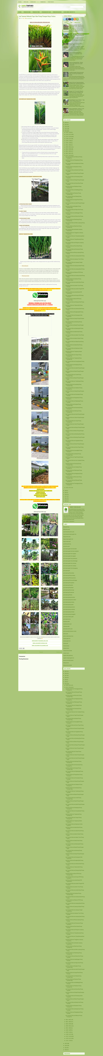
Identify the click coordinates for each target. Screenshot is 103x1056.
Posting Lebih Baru (22, 652)
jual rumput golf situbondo (68, 592)
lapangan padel (66, 621)
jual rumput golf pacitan (68, 585)
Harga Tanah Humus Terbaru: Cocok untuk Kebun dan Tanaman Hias (76, 109)
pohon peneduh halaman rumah (69, 631)
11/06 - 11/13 (68, 138)
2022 (66, 131)
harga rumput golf (67, 541)
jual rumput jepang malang (68, 602)
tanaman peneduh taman (68, 660)
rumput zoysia (66, 653)
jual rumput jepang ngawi (68, 604)
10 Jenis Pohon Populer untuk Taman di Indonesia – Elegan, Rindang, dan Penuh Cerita (77, 35)
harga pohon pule (66, 536)
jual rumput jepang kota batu (69, 597)
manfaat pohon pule (67, 624)
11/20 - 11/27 (68, 134)
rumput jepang (66, 645)
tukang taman (66, 662)
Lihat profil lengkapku (68, 521)
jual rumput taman (67, 619)
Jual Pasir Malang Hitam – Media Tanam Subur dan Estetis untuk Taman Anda (76, 64)
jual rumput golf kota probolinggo (70, 580)
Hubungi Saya (33, 1)
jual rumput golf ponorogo (68, 590)
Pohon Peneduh (51, 1)
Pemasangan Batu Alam (46, 12)
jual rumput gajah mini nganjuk (69, 556)
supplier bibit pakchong (68, 655)
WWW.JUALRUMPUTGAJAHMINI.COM (40, 645)
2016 (66, 499)
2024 (66, 126)
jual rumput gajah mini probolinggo (70, 560)
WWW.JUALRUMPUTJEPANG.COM (40, 643)
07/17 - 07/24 (68, 155)
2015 (66, 501)
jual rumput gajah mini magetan (69, 553)
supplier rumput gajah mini (68, 658)
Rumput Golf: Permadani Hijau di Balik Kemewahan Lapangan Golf (76, 92)
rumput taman (66, 648)
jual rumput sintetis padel (68, 616)
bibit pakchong (66, 527)
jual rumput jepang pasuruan (69, 607)
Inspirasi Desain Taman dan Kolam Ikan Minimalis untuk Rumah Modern (77, 83)
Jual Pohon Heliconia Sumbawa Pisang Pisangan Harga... (73, 279)
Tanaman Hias (43, 1)
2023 (66, 128)
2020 (66, 490)
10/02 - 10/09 (68, 142)
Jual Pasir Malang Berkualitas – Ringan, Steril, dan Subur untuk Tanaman (75, 54)
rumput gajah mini (67, 641)
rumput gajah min (66, 638)
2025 (66, 124)
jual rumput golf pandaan (68, 587)
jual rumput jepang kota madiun (69, 599)
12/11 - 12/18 (68, 132)
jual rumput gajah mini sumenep (69, 563)
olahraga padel (66, 626)
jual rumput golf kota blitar (68, 573)
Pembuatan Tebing (36, 12)
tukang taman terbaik (67, 665)
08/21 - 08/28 (68, 151)
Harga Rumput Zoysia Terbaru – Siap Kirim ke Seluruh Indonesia (76, 100)
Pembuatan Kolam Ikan (57, 12)
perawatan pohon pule (67, 628)
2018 (66, 494)
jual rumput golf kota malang (69, 575)
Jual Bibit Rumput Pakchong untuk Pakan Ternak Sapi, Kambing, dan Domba (76, 74)
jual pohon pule (66, 546)
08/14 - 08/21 (68, 153)
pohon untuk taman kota (68, 636)
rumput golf (65, 643)
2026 (66, 122)
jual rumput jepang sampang (69, 609)
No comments (29, 18)
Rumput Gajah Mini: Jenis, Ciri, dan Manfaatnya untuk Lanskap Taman (76, 26)
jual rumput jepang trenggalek (69, 614)
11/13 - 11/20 (68, 136)
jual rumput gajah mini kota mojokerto (71, 551)
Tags (71, 22)
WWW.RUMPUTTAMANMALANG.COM (40, 640)
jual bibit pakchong (67, 544)
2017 (66, 496)
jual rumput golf (66, 570)
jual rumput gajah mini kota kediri (70, 548)
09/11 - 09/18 (68, 145)
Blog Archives (77, 22)
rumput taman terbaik (67, 650)
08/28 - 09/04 (68, 149)
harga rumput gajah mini (68, 539)
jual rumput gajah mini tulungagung (70, 568)
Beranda (19, 1)
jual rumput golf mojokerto (68, 582)
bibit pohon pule (66, 529)
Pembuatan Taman (27, 12)
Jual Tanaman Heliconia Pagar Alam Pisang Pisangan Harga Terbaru (37, 16)
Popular (66, 22)
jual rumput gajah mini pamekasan (70, 558)
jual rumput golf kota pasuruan (69, 577)
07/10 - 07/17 (68, 487)
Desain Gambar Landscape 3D (69, 12)
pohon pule (65, 633)
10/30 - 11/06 (68, 140)
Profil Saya (26, 1)
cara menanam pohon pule (68, 531)
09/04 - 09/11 (68, 147)
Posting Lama (59, 652)
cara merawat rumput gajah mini (69, 534)
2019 (66, 492)
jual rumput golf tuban (67, 594)
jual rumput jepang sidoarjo (68, 611)
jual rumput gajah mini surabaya (69, 565)
